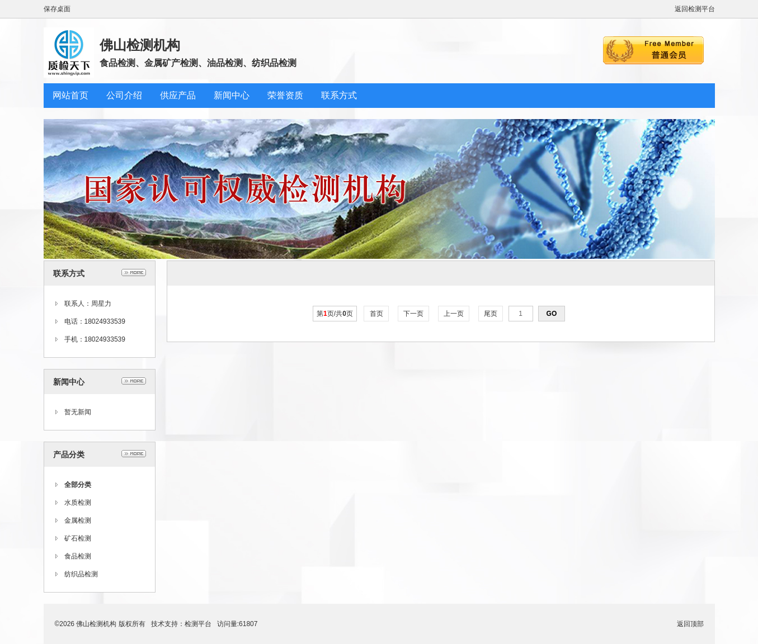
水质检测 (77, 502)
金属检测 (77, 520)
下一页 (414, 314)
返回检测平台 (695, 9)
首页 (376, 314)
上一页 (454, 314)
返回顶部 (690, 624)
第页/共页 (335, 314)
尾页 (491, 314)
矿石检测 (77, 538)
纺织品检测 (81, 574)
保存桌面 (57, 9)
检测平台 (198, 624)
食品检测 (77, 556)
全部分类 (77, 485)
